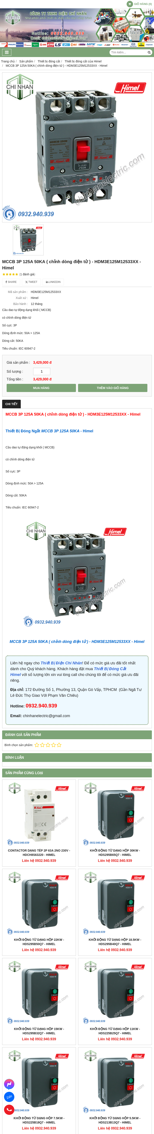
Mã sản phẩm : (18, 292)
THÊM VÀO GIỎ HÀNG (113, 388)
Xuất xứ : (22, 298)
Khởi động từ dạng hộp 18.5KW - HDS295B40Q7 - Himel (115, 942)
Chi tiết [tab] (11, 404)
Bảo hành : (20, 304)
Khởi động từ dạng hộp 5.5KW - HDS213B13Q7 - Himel (115, 1120)
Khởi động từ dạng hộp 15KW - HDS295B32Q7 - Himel (39, 1031)
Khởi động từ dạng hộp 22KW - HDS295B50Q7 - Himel (39, 942)
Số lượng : (15, 371)
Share (11, 282)
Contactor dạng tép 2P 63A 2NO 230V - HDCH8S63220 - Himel (39, 853)
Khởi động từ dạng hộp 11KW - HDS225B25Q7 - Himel (115, 1031)
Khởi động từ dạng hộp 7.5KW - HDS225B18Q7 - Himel (39, 1120)
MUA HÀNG (41, 388)
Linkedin (53, 282)
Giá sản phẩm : (18, 362)
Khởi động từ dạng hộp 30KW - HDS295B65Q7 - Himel (115, 853)
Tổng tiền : (15, 379)
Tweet (31, 282)
